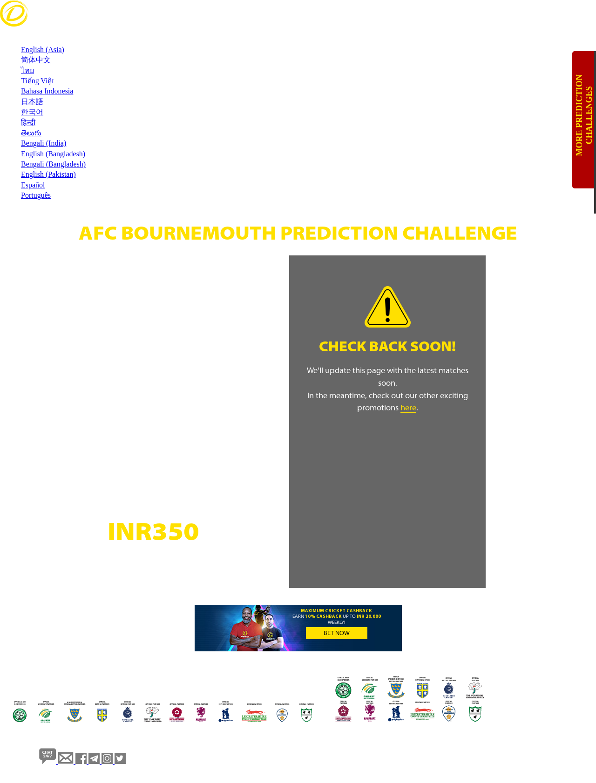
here (408, 408)
